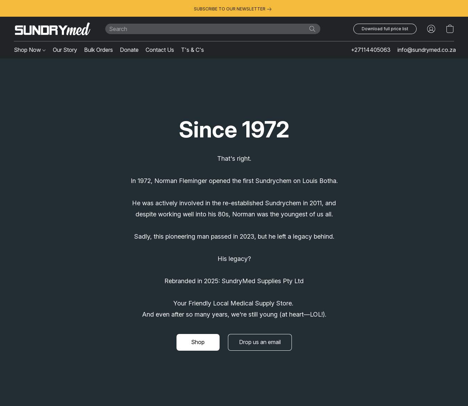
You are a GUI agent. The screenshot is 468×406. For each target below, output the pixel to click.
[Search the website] (312, 29)
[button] (52, 29)
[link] (234, 9)
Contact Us (160, 49)
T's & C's (192, 49)
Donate (129, 49)
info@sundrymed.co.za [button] (426, 49)
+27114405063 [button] (371, 49)
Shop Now (30, 49)
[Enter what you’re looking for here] (212, 29)
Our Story (65, 49)
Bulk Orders (98, 49)
